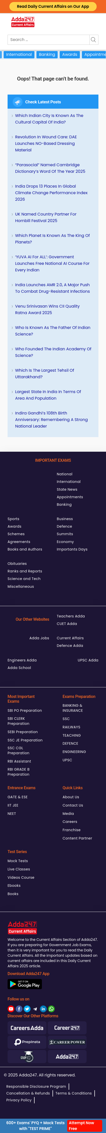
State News (67, 489)
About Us (71, 797)
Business (65, 518)
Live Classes (19, 869)
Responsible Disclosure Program (36, 1086)
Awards (74, 54)
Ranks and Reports (25, 571)
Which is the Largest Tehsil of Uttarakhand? (44, 373)
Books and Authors (25, 549)
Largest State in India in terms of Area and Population (48, 395)
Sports (13, 518)
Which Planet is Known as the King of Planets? (52, 239)
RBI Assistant (19, 761)
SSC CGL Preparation (19, 750)
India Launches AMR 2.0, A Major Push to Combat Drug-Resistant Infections (52, 288)
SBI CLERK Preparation (19, 721)
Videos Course (21, 877)
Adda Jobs (39, 638)
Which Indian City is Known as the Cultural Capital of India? (49, 119)
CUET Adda (67, 623)
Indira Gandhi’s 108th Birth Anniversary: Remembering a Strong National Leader (51, 419)
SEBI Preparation (23, 731)
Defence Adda (70, 645)
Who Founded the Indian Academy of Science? (53, 352)
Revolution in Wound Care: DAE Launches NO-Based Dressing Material (46, 143)
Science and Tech (24, 578)
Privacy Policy (19, 1100)
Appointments (70, 496)
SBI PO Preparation (25, 710)
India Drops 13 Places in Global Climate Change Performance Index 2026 (51, 192)
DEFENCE (70, 743)
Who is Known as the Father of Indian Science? (52, 331)
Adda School (19, 667)
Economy (65, 541)
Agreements (19, 541)
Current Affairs (70, 638)
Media (68, 813)
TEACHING (72, 735)
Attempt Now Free (81, 1125)
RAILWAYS (71, 727)
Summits (65, 533)
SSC (66, 718)
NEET (12, 813)
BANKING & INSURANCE (73, 708)
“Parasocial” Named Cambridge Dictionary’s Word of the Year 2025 (50, 168)
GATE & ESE (18, 797)
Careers (70, 821)
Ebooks (14, 885)
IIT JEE (13, 805)
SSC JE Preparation (25, 740)
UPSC (67, 760)
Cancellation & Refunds (28, 1093)
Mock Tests (18, 860)
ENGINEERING (74, 751)
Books (13, 893)
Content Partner (77, 838)
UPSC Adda (88, 660)
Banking (52, 54)
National (64, 474)
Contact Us (73, 805)
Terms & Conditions (74, 1093)
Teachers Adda (71, 616)
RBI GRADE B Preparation (19, 772)
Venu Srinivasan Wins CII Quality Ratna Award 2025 (47, 309)
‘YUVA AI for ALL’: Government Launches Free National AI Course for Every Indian (52, 263)
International (24, 54)
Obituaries (17, 563)
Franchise (72, 829)
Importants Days (72, 549)
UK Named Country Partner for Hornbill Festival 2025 (45, 217)
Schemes (16, 533)
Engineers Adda (22, 660)
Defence (64, 526)
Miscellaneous (21, 586)
